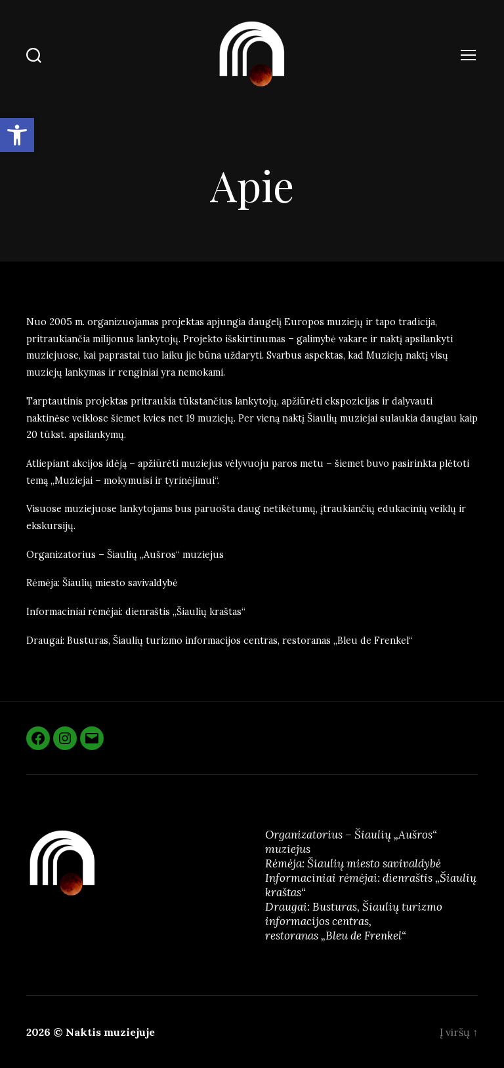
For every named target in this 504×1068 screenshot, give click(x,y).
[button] (17, 135)
